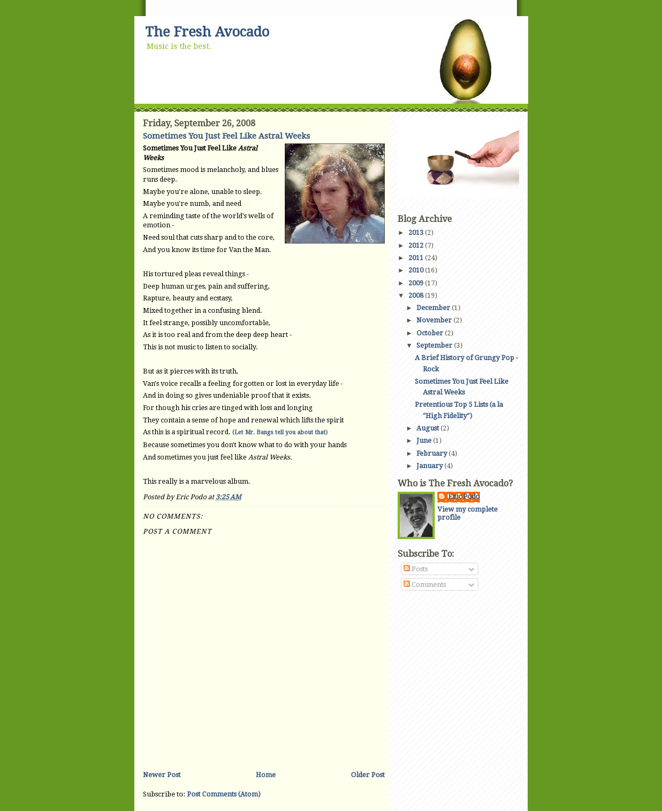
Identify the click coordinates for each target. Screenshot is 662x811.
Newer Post (162, 775)
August (428, 428)
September (435, 345)
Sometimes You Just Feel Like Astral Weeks (226, 136)
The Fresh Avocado (207, 32)
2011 (416, 258)
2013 (416, 232)
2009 (416, 283)
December (434, 308)
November (435, 320)
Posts (416, 569)
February (432, 453)
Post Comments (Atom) (224, 794)
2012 (416, 245)
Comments (425, 584)
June (424, 440)
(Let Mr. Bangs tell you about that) (280, 432)
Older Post (368, 775)
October (430, 333)
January (430, 466)
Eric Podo (464, 496)
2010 (416, 270)
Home (266, 775)
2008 (416, 295)
